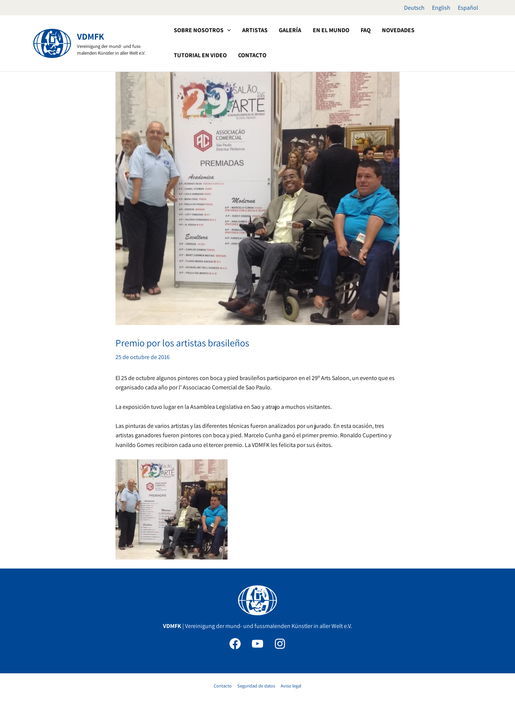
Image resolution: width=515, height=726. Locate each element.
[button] (226, 30)
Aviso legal (290, 686)
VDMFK (90, 36)
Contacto (223, 686)
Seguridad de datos (256, 686)
